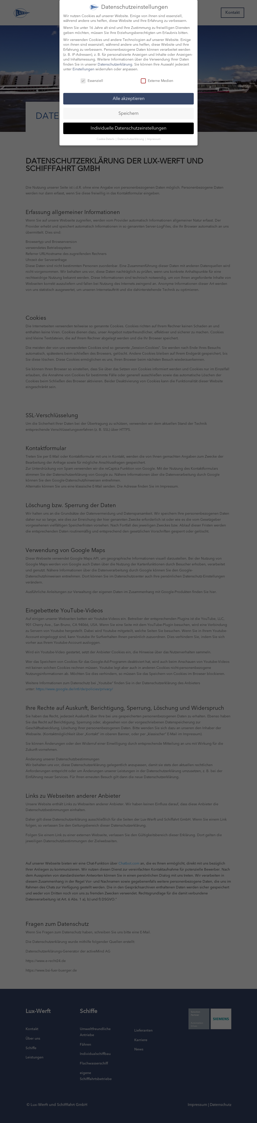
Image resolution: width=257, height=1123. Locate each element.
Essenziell (92, 76)
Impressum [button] (154, 135)
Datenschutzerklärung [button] (131, 135)
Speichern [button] (128, 109)
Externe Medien (157, 76)
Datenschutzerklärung (115, 60)
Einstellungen (83, 65)
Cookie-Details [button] (106, 135)
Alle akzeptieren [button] (129, 94)
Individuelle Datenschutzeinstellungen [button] (128, 124)
